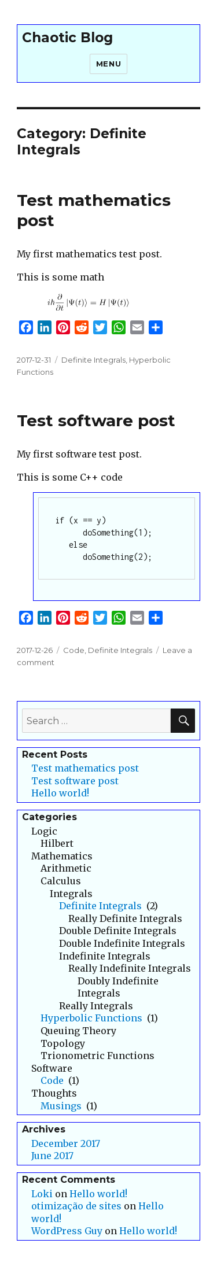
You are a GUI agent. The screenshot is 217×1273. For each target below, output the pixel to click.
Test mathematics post (85, 768)
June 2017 (52, 1155)
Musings (61, 1106)
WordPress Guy (66, 1231)
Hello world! (60, 793)
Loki (42, 1194)
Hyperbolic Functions (91, 1018)
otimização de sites (76, 1206)
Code (73, 650)
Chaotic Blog (67, 37)
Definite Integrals (93, 359)
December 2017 (65, 1143)
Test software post (96, 420)
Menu (108, 63)
